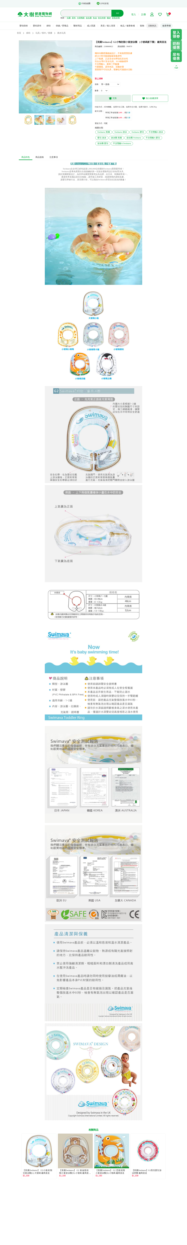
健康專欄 (166, 26)
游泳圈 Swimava (133, 138)
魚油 (95, 18)
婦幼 (48, 26)
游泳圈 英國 (116, 138)
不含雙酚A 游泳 (156, 132)
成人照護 (91, 26)
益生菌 (89, 18)
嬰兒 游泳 (101, 138)
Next (168, 1156)
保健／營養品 (62, 26)
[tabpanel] (55, 76)
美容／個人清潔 (108, 26)
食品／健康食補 (127, 26)
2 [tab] (51, 112)
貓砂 (109, 18)
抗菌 (69, 18)
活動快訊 (152, 26)
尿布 (74, 18)
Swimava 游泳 (121, 132)
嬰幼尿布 (37, 26)
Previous (19, 1156)
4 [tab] (59, 112)
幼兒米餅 (102, 18)
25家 (128, 113)
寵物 (142, 26)
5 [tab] (63, 112)
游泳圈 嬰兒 (102, 143)
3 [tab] (55, 112)
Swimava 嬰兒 (138, 132)
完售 (113, 98)
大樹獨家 (81, 18)
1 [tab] (47, 112)
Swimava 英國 (103, 132)
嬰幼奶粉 (23, 26)
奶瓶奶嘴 (116, 18)
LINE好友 (103, 3)
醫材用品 (78, 26)
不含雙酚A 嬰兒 (153, 138)
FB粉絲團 (84, 3)
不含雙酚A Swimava (122, 143)
